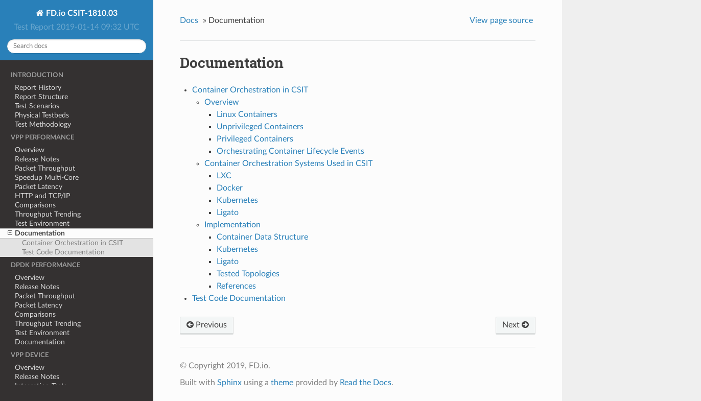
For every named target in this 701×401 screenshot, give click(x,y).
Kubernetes (237, 200)
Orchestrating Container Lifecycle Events (290, 151)
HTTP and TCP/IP (42, 196)
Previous (206, 325)
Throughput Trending (48, 214)
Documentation (36, 233)
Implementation (232, 225)
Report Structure (41, 97)
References (236, 286)
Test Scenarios (37, 106)
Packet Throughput (45, 168)
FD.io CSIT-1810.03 (81, 13)
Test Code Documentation (63, 252)
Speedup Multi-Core (47, 177)
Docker (230, 188)
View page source (501, 20)
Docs (189, 20)
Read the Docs (365, 383)
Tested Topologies (248, 274)
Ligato (228, 212)
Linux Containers (247, 114)
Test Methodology (43, 124)
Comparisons (35, 205)
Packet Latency (38, 187)
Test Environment (42, 223)
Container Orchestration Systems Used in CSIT (288, 163)
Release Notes (37, 159)
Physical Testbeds (42, 115)
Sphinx (229, 383)
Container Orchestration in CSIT (72, 243)
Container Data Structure (262, 237)
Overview (29, 150)
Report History (38, 87)
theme (282, 383)
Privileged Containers (255, 139)
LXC (224, 176)
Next (515, 325)
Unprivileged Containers (260, 127)
